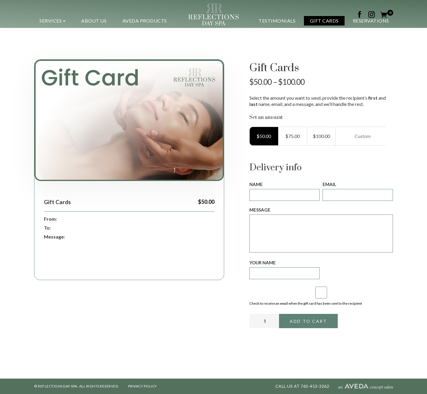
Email (329, 184)
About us (93, 20)
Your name (262, 262)
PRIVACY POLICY (142, 386)
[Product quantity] (264, 321)
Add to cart (308, 321)
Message (259, 209)
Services (50, 20)
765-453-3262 (315, 386)
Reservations (371, 20)
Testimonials (277, 20)
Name (256, 184)
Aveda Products (144, 20)
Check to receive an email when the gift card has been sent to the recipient (305, 303)
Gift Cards (324, 20)
